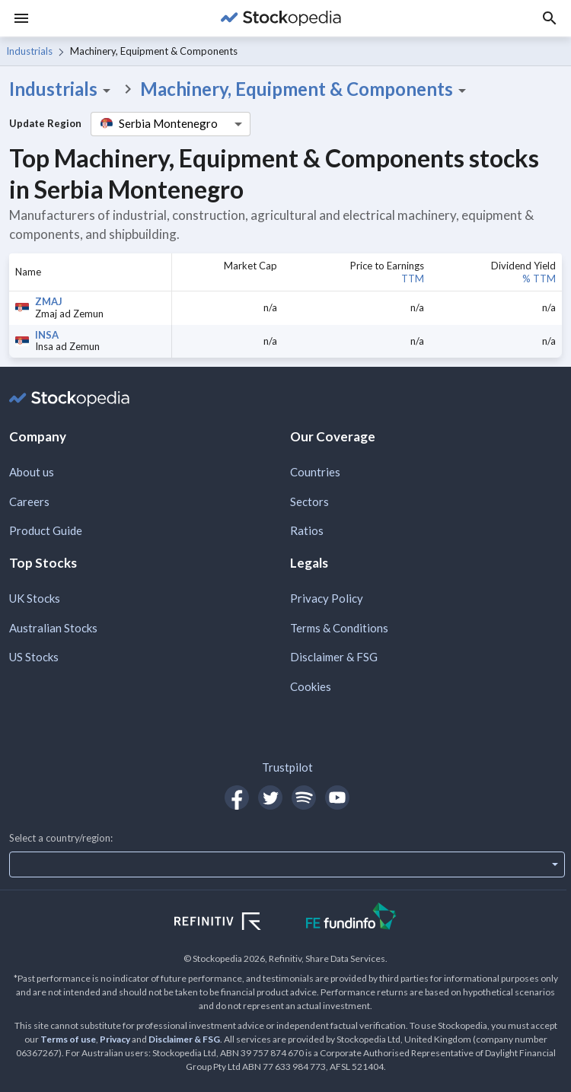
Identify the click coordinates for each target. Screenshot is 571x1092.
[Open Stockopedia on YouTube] (337, 797)
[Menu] (21, 18)
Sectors (309, 501)
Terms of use (68, 1039)
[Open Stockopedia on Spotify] (304, 797)
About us (31, 472)
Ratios (307, 530)
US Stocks (34, 657)
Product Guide (45, 530)
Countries (315, 472)
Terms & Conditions (339, 628)
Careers (29, 501)
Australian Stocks (53, 628)
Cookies (310, 686)
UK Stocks (34, 598)
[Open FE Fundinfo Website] (351, 918)
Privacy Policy (326, 598)
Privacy (115, 1039)
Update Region (45, 123)
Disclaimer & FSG (334, 657)
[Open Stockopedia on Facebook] (237, 797)
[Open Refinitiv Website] (234, 923)
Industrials (29, 51)
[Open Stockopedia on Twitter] (270, 797)
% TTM (539, 278)
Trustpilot (287, 767)
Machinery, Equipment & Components (305, 89)
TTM (412, 278)
